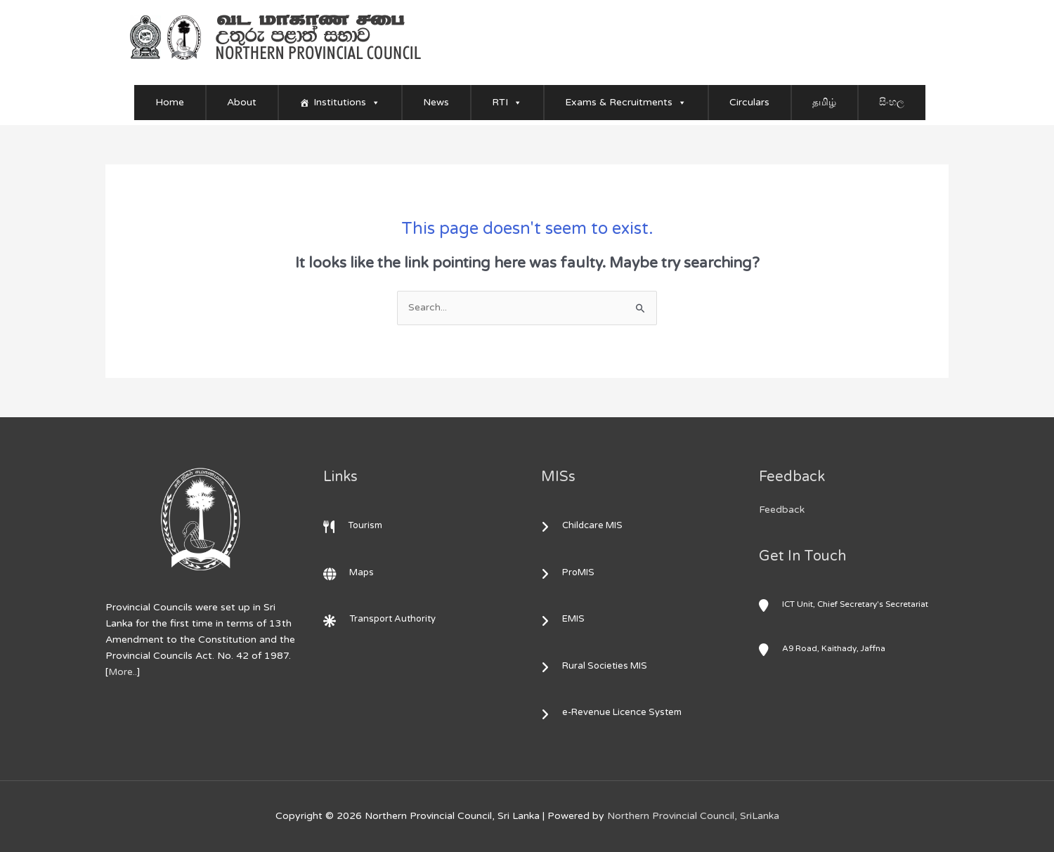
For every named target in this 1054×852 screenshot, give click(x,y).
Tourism (354, 525)
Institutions (346, 102)
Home (169, 102)
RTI (507, 102)
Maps (349, 572)
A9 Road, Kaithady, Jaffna (824, 648)
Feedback (782, 510)
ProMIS (571, 572)
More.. (123, 673)
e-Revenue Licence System (615, 713)
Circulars (749, 102)
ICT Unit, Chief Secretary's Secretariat (846, 603)
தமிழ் (824, 102)
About (241, 102)
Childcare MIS (585, 525)
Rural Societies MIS (597, 665)
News (436, 102)
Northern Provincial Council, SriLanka (693, 816)
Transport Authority (380, 618)
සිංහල (891, 102)
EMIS (566, 618)
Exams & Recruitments (626, 102)
